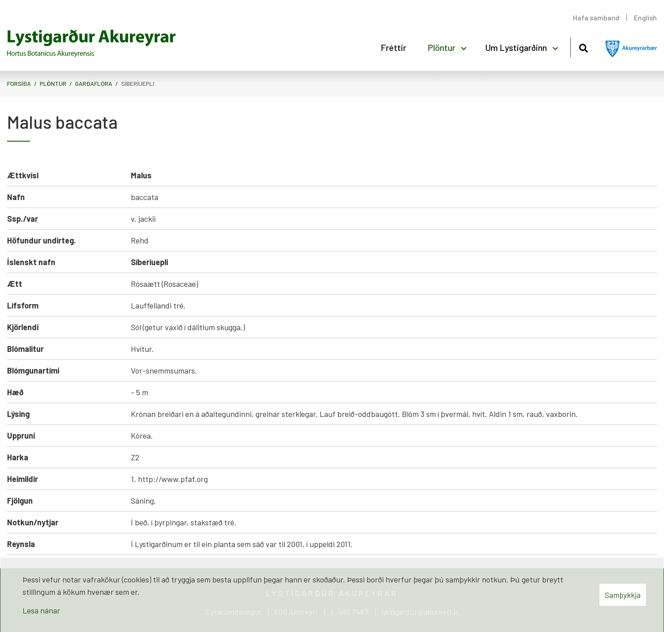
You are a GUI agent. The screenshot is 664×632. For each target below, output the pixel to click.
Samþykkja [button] (623, 594)
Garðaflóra (93, 83)
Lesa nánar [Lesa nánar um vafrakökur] (41, 610)
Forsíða (19, 83)
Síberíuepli (137, 83)
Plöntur (53, 83)
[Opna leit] (583, 47)
